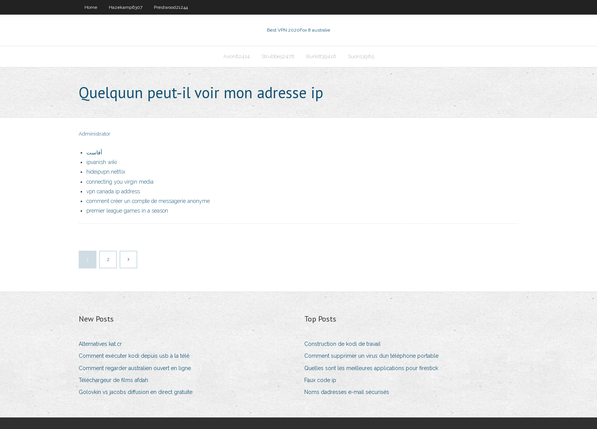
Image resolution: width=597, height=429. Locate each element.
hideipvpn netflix (105, 172)
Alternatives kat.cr (100, 344)
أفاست (94, 152)
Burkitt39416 (321, 56)
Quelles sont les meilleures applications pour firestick (371, 368)
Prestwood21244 (171, 7)
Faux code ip (320, 380)
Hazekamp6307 (125, 7)
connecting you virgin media (119, 182)
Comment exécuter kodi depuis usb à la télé (134, 356)
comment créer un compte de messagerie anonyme (148, 201)
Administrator (94, 134)
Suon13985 (361, 56)
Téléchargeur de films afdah (113, 380)
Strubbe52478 (278, 56)
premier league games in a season (127, 211)
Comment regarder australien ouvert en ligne (135, 368)
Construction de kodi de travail (342, 344)
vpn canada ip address (113, 191)
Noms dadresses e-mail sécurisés (346, 392)
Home (90, 7)
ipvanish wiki (101, 162)
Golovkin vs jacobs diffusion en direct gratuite (135, 392)
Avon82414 (236, 56)
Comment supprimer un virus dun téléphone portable (371, 356)
